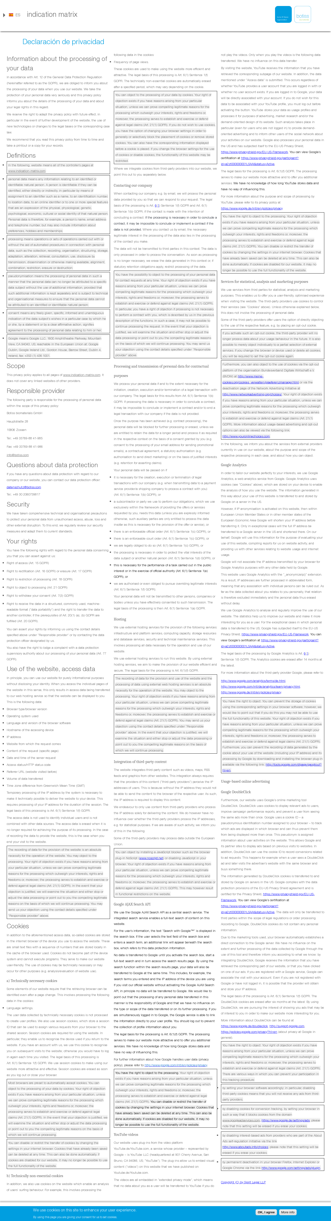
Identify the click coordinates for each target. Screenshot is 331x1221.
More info (288, 1212)
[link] (14, 15)
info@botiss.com (18, 455)
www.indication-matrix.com (81, 375)
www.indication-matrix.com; (27, 171)
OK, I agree (266, 1212)
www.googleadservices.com (241, 1120)
